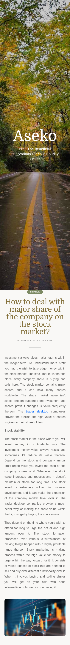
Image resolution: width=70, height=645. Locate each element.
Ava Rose (47, 341)
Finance (35, 292)
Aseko (35, 136)
